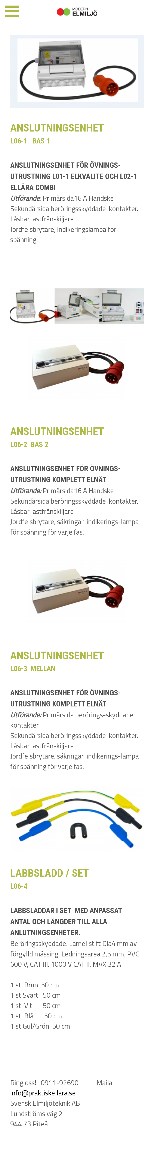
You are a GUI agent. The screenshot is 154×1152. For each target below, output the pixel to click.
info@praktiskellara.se (43, 1093)
